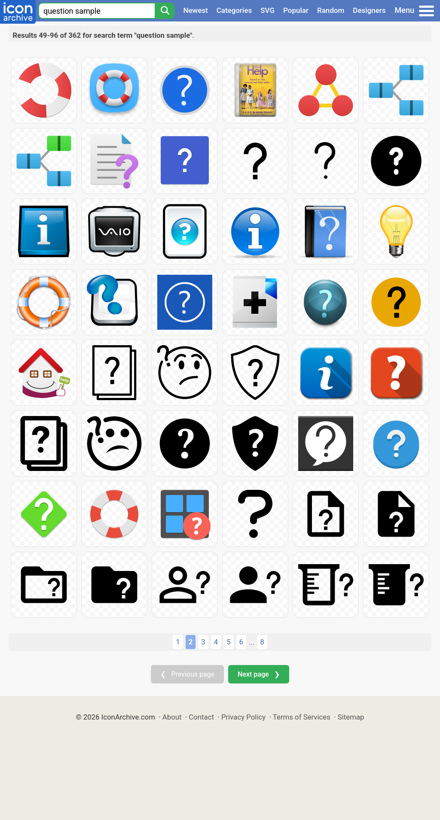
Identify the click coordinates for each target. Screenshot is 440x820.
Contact (201, 717)
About (172, 717)
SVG (267, 10)
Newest (195, 10)
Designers (369, 10)
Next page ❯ (258, 674)
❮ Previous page (187, 674)
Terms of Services (301, 717)
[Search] (164, 11)
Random (330, 10)
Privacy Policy (243, 717)
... (251, 642)
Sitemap (351, 717)
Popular (296, 10)
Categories (234, 10)
